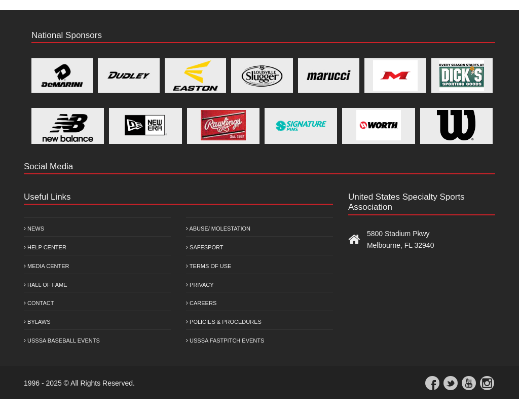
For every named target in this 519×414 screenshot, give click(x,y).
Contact (39, 303)
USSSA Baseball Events (62, 340)
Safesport (204, 247)
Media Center (46, 266)
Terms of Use (208, 266)
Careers (201, 303)
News (34, 228)
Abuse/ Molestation (218, 228)
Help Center (45, 247)
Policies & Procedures (224, 322)
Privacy (200, 285)
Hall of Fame (45, 285)
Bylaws (37, 322)
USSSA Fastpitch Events (225, 340)
